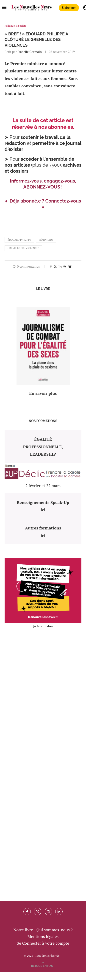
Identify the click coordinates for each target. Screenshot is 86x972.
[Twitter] (37, 911)
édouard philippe (19, 239)
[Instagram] (48, 911)
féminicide (46, 239)
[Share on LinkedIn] (60, 266)
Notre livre (23, 929)
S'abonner (69, 7)
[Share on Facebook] (51, 266)
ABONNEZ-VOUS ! (43, 187)
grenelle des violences (23, 248)
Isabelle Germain (30, 51)
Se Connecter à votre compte (43, 943)
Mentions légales (43, 936)
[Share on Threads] (65, 266)
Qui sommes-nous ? (54, 929)
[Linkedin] (59, 911)
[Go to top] (43, 965)
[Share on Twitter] (55, 266)
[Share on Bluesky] (70, 266)
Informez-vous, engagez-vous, (43, 181)
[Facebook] (27, 911)
